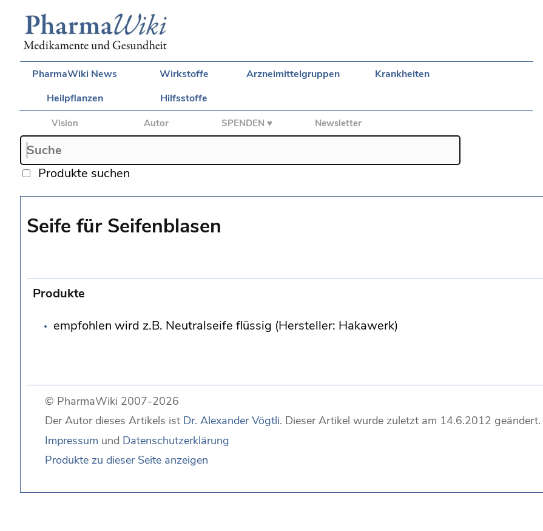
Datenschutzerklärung (176, 440)
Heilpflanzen (75, 98)
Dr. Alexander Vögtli (231, 420)
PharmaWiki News (74, 74)
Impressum (71, 440)
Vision (65, 123)
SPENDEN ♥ (246, 123)
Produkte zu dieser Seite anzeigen (126, 460)
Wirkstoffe (184, 74)
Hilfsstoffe (183, 98)
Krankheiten (402, 74)
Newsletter (338, 123)
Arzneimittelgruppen (293, 74)
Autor (156, 123)
